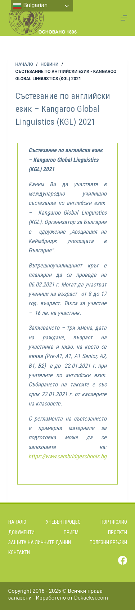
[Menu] (124, 18)
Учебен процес (63, 522)
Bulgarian (30, 5)
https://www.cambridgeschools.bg (67, 456)
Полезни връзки (108, 542)
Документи (21, 532)
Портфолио (113, 522)
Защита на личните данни (39, 542)
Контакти (19, 552)
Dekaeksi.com (91, 598)
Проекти (117, 532)
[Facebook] (122, 560)
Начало (17, 522)
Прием (71, 532)
